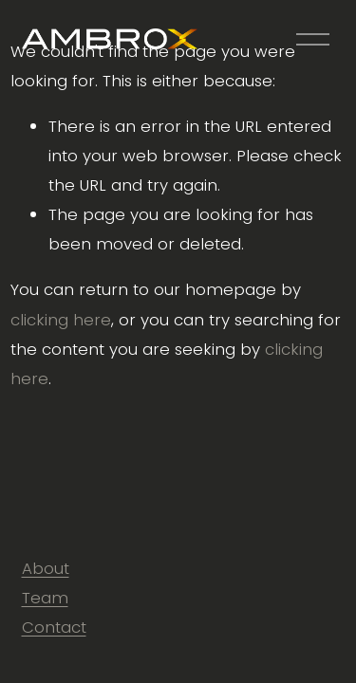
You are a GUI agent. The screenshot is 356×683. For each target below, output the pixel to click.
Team (45, 597)
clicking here (60, 319)
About (45, 568)
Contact (54, 627)
